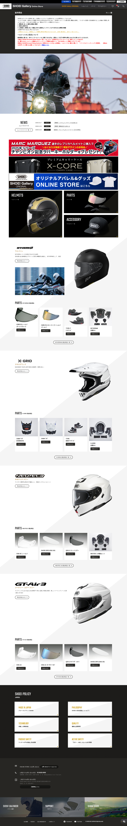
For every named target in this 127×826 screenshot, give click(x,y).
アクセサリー (102, 6)
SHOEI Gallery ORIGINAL (70, 6)
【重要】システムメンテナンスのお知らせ (65, 122)
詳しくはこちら (46, 39)
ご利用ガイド (52, 821)
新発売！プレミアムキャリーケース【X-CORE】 (67, 129)
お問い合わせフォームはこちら (49, 766)
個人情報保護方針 (41, 821)
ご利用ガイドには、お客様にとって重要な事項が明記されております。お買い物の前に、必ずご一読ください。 (48, 31)
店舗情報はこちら (35, 786)
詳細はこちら (45, 45)
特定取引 (33, 821)
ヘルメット (84, 6)
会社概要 (26, 821)
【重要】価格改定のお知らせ (62, 126)
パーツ (93, 6)
